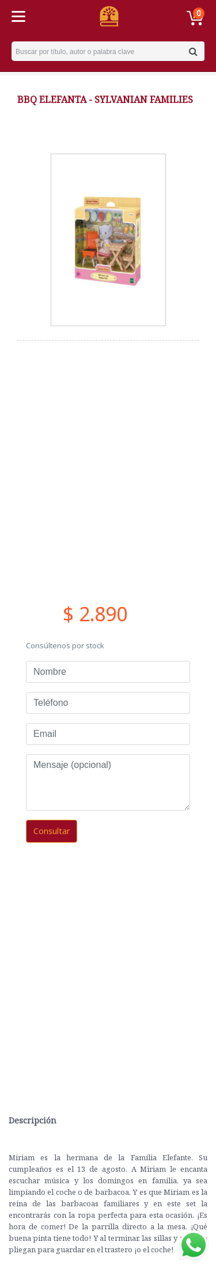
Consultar (51, 830)
